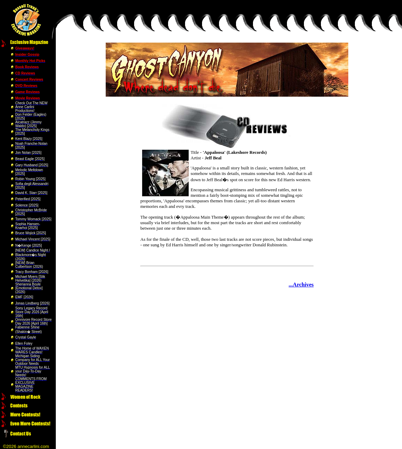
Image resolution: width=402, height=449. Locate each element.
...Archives (301, 285)
